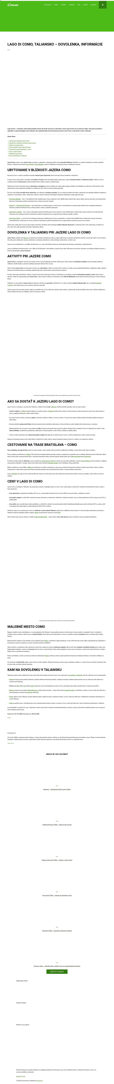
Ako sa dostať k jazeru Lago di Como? (20, 147)
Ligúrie (32, 686)
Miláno (30, 467)
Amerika (71, 4)
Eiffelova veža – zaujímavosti (79, 1039)
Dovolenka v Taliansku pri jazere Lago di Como (22, 143)
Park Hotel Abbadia (15, 199)
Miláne (24, 411)
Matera (46, 641)
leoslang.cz (40, 1080)
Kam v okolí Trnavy (74, 988)
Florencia (29, 692)
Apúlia (36, 512)
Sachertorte (87, 456)
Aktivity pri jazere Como (16, 145)
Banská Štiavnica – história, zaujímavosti (51, 988)
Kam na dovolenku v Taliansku (18, 155)
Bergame (51, 411)
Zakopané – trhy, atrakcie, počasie (30, 1039)
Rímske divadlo (53, 463)
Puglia (11, 696)
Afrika (85, 4)
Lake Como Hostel (14, 218)
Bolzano (25, 238)
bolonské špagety (70, 690)
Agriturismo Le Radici (15, 212)
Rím (37, 692)
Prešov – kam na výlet (26, 988)
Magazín (93, 4)
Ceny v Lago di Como (15, 151)
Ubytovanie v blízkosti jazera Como (19, 141)
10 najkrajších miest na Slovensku (30, 1017)
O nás (23, 1076)
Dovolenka (9, 717)
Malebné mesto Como (15, 153)
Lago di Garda (30, 164)
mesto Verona (46, 461)
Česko (56, 4)
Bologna (11, 690)
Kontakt (18, 1076)
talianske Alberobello (41, 517)
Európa (63, 4)
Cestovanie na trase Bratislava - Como (20, 149)
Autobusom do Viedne (78, 1010)
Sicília (11, 703)
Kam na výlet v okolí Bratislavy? (59, 995)
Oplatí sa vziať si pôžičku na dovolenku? (32, 1032)
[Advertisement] (57, 20)
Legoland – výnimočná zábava (57, 1010)
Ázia (78, 4)
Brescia (54, 407)
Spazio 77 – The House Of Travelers (19, 205)
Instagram (12, 743)
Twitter (8, 743)
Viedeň (28, 454)
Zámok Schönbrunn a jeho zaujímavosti (63, 1032)
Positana (47, 655)
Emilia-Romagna (32, 690)
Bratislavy (15, 474)
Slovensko (47, 4)
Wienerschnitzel (76, 456)
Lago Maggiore (39, 164)
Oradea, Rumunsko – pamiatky (55, 1039)
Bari (59, 512)
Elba (18, 686)
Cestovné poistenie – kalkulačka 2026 (31, 1010)
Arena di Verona (86, 461)
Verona (52, 461)
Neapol (11, 679)
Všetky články (57, 972)
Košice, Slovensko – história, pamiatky (32, 995)
